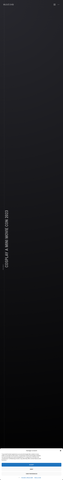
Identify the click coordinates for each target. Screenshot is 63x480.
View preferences (31, 474)
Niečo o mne (37, 477)
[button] (60, 450)
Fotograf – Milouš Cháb (27, 477)
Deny (31, 469)
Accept (31, 465)
